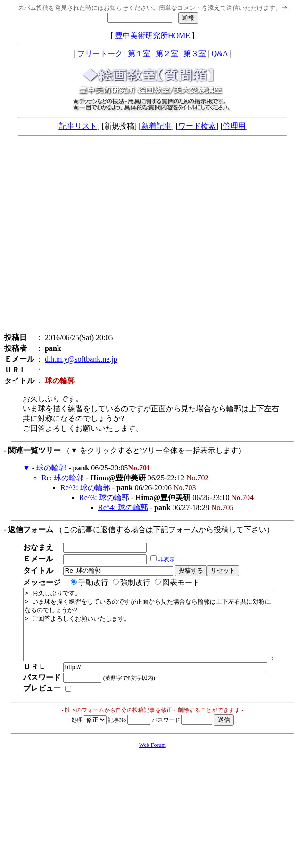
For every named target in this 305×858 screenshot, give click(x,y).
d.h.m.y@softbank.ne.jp (81, 359)
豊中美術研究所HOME (152, 36)
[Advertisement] (88, 236)
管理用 (234, 126)
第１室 (139, 53)
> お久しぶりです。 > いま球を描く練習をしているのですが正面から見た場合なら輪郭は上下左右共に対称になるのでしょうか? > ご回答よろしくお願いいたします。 (164, 631)
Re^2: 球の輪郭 (85, 488)
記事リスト (78, 126)
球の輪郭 (51, 468)
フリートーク (100, 53)
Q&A (220, 53)
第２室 (167, 53)
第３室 (194, 53)
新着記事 (156, 126)
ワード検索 (197, 126)
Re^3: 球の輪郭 (104, 498)
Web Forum (152, 759)
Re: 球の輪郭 (62, 478)
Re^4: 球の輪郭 (123, 507)
